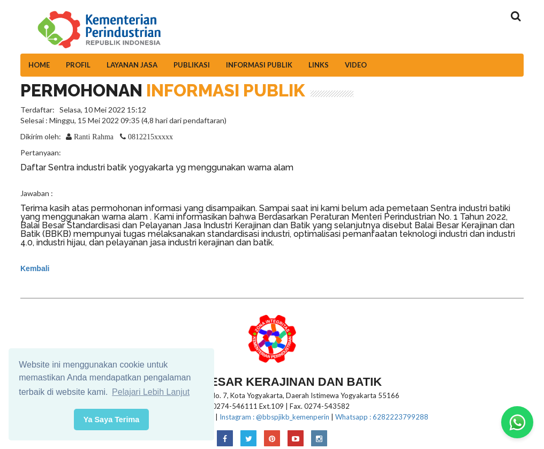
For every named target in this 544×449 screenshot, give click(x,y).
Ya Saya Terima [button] (112, 419)
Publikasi (191, 65)
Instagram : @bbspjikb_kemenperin (274, 417)
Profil (78, 65)
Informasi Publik (259, 65)
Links (318, 65)
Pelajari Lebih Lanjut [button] (151, 391)
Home (39, 65)
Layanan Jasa (132, 65)
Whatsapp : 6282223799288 (381, 417)
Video (356, 65)
